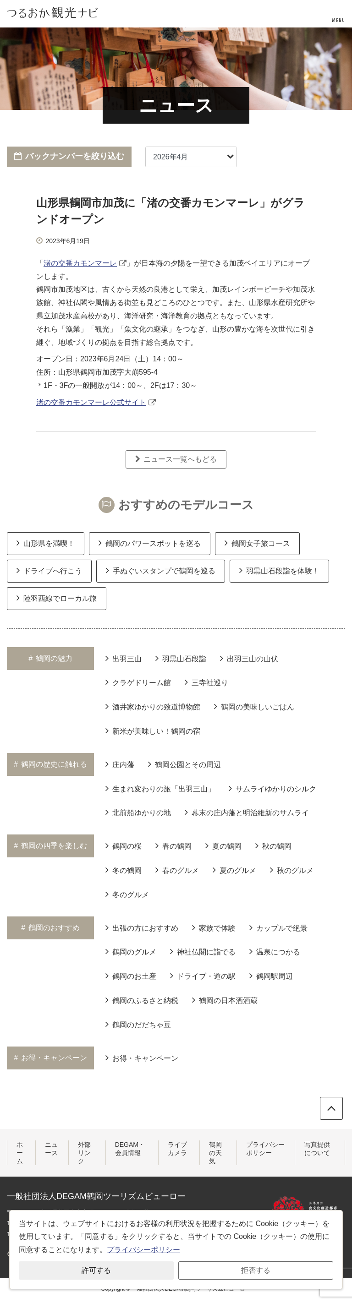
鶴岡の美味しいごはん (254, 706)
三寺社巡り (206, 682)
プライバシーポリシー (265, 1148)
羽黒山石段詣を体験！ (279, 570)
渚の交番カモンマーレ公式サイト (91, 402)
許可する (96, 1270)
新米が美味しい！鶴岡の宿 (152, 730)
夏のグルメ (234, 869)
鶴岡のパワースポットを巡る (150, 542)
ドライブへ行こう (49, 570)
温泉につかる (274, 951)
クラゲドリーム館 (138, 682)
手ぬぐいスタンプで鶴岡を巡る (160, 570)
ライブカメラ (177, 1148)
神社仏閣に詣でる (203, 951)
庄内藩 (119, 764)
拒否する (255, 1270)
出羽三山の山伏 (249, 658)
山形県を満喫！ (45, 542)
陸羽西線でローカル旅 (56, 597)
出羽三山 (123, 658)
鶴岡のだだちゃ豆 (138, 1024)
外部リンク (84, 1153)
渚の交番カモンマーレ (80, 263)
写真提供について (317, 1148)
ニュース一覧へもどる (175, 459)
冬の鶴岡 (123, 869)
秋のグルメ (292, 869)
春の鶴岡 (173, 845)
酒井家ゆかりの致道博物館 (152, 706)
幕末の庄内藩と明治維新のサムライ (247, 812)
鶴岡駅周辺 (271, 975)
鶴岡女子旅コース (257, 542)
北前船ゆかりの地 (138, 812)
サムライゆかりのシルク (272, 788)
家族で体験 (214, 927)
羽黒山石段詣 (180, 658)
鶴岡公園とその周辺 (184, 764)
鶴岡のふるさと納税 (141, 999)
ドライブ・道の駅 (203, 975)
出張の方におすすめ (141, 927)
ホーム (19, 1153)
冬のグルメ (127, 894)
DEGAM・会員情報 (130, 1148)
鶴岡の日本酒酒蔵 (225, 999)
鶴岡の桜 (123, 845)
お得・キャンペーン (141, 1057)
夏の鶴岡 (223, 845)
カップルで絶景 (278, 927)
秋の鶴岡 (273, 845)
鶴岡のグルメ (130, 951)
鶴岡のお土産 (130, 975)
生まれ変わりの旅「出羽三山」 (160, 788)
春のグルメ (177, 869)
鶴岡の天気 (215, 1153)
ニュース (51, 1148)
